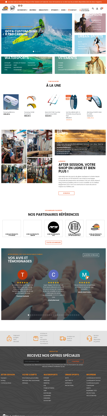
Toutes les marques (53, 242)
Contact (72, 10)
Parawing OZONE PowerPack (29, 113)
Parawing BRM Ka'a (9, 112)
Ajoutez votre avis (91, 255)
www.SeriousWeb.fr (99, 411)
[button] (33, 51)
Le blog (3, 380)
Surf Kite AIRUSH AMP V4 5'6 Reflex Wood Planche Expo (73, 114)
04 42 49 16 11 (85, 9)
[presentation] (3, 33)
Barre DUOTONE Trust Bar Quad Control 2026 (52, 113)
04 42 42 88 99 (85, 10)
